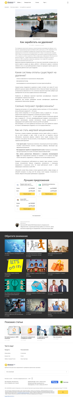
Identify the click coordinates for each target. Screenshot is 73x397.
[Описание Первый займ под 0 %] (17, 194)
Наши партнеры (24, 358)
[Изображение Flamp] (54, 383)
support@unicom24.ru (9, 396)
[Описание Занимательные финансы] (39, 194)
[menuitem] (19, 2)
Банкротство (27, 2)
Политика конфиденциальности (20, 378)
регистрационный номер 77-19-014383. (60, 388)
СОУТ (29, 378)
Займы (19, 2)
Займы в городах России (10, 358)
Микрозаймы (7, 353)
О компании (23, 353)
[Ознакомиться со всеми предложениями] (36, 215)
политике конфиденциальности (23, 392)
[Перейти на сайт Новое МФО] (27, 209)
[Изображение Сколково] (64, 383)
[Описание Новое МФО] (17, 209)
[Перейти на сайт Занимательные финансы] (49, 194)
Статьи (37, 2)
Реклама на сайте (8, 378)
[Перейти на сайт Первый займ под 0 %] (27, 194)
